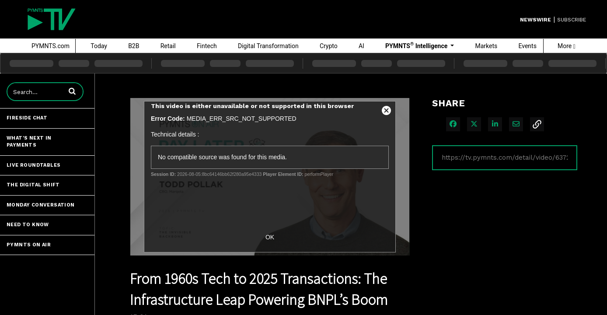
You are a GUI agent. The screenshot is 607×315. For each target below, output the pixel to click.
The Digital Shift (33, 185)
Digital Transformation (268, 45)
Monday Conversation (41, 205)
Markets (486, 45)
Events (527, 45)
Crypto (329, 45)
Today (99, 45)
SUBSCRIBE (571, 20)
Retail (168, 45)
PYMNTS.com (50, 45)
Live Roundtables (33, 165)
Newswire (535, 20)
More (567, 45)
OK (269, 237)
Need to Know (28, 225)
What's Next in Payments (29, 141)
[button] (72, 91)
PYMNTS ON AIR (29, 245)
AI (361, 45)
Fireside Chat (27, 118)
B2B (133, 45)
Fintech (207, 45)
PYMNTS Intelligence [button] (417, 45)
